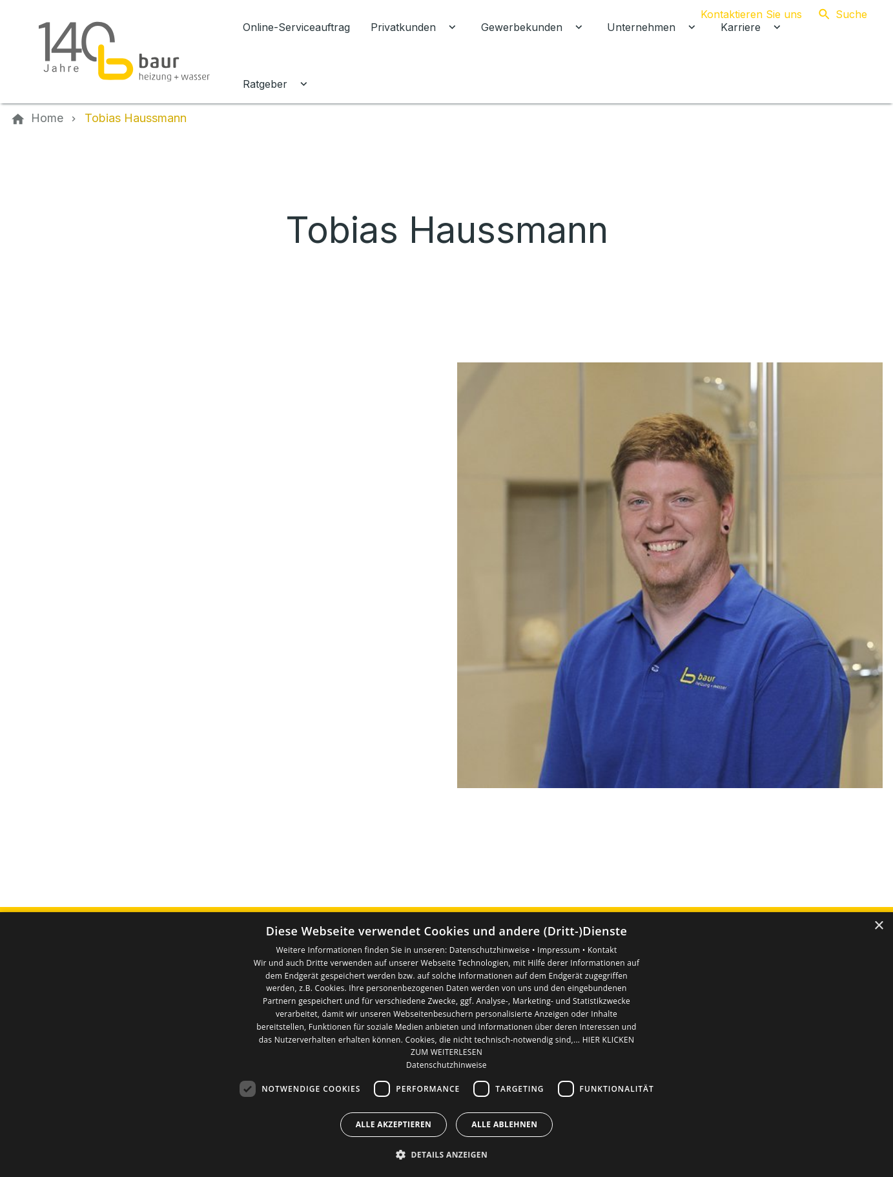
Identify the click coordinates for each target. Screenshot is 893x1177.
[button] (446, 1154)
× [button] (878, 926)
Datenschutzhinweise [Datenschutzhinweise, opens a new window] (446, 1064)
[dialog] (446, 1044)
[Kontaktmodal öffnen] (741, 14)
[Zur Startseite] (124, 51)
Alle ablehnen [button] (504, 1124)
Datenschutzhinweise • (493, 949)
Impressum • (562, 949)
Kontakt (602, 949)
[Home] (47, 118)
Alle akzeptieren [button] (394, 1124)
